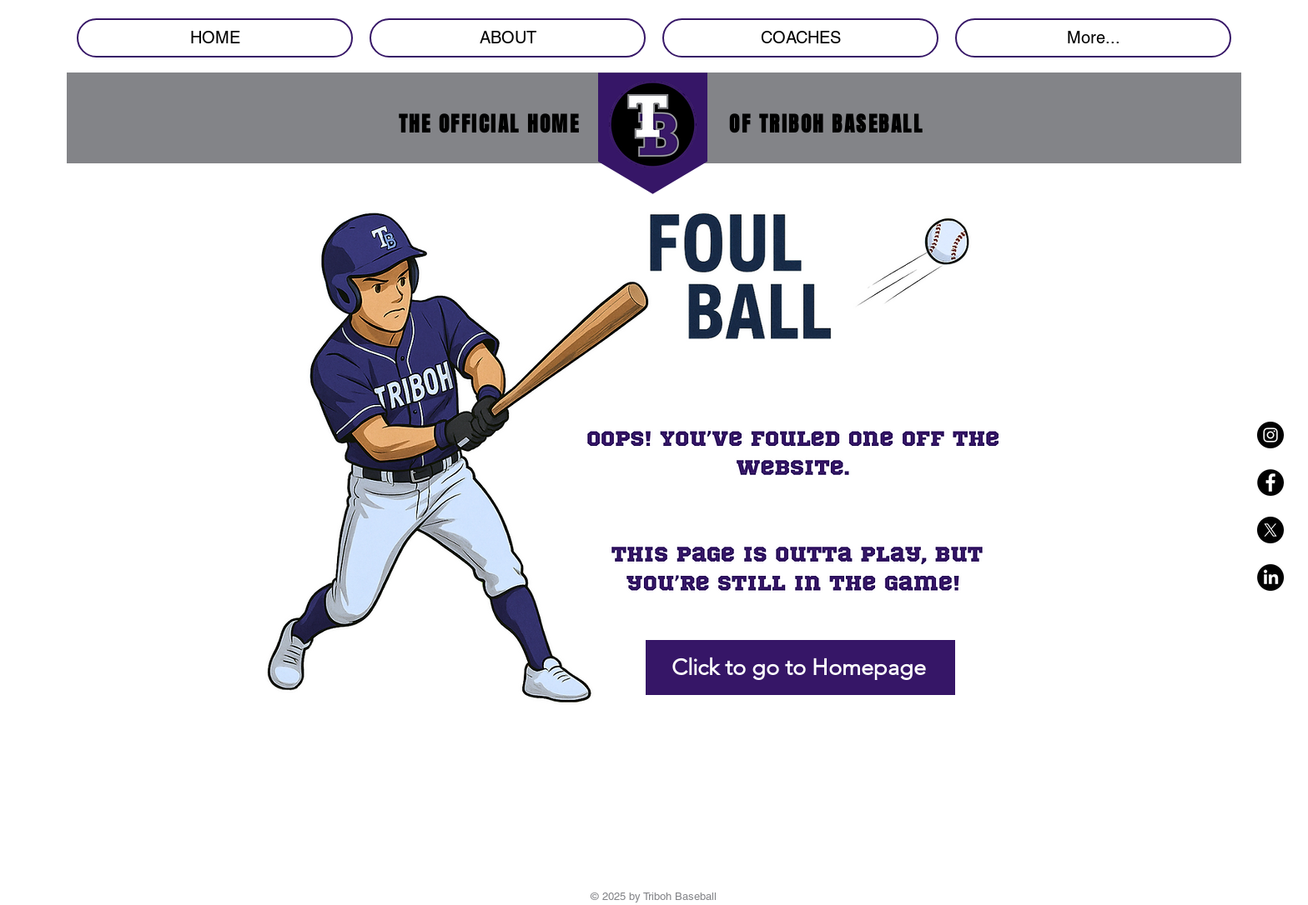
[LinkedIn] (1270, 577)
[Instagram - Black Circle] (1270, 435)
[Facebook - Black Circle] (1270, 482)
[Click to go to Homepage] (800, 667)
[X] (1270, 530)
